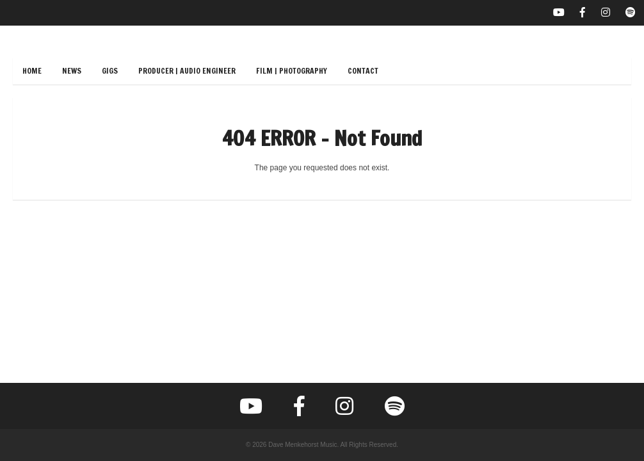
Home (32, 70)
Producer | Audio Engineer (187, 70)
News (71, 70)
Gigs (110, 70)
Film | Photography (291, 70)
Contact (363, 70)
